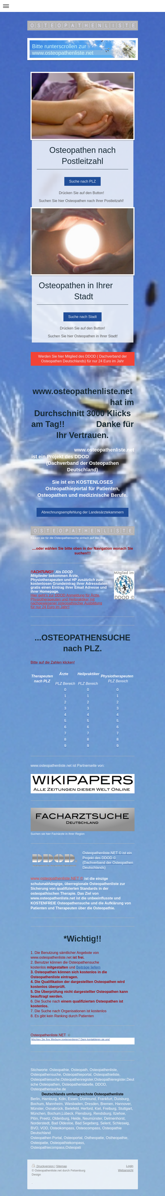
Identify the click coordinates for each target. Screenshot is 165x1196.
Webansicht (125, 1170)
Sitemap (61, 1166)
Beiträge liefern (88, 967)
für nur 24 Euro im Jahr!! (50, 607)
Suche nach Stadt (82, 317)
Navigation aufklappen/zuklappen (82, 6)
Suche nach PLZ (82, 181)
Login (129, 1166)
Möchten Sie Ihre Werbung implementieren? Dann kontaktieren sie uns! (70, 1039)
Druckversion (43, 1166)
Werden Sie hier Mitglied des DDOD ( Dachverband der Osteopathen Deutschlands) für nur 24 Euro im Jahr (82, 358)
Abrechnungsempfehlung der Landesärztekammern (82, 512)
